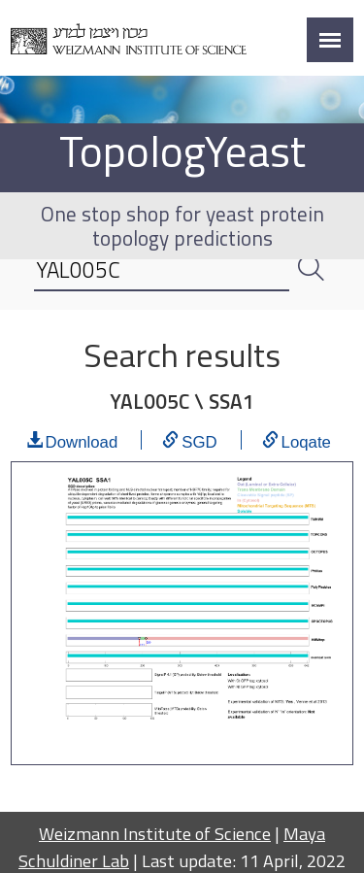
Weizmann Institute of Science (155, 833)
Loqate (306, 440)
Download (82, 440)
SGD (199, 440)
